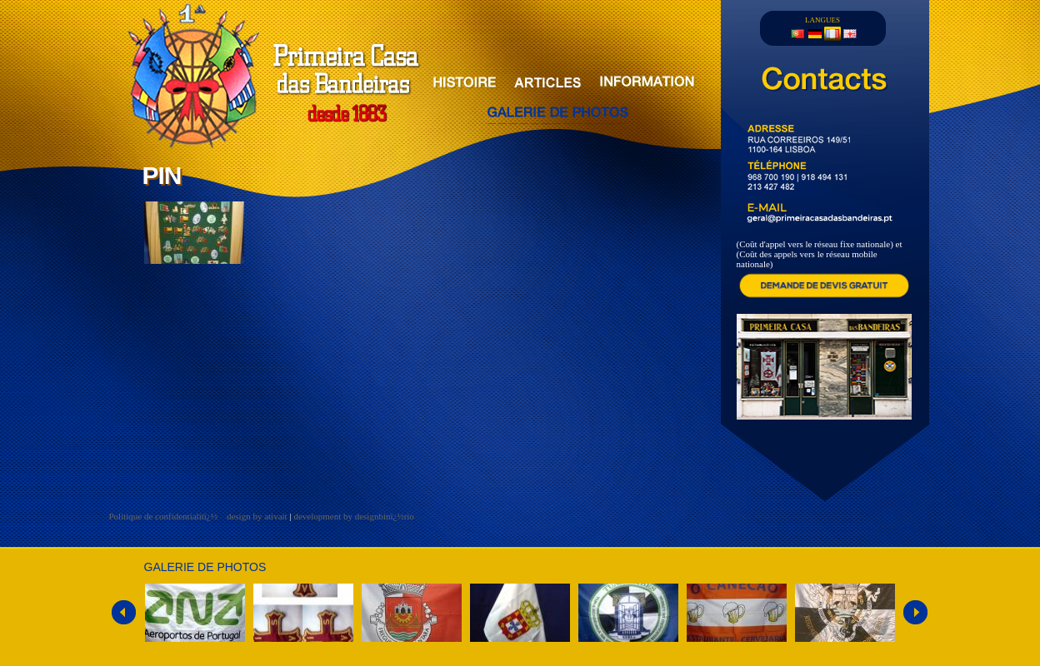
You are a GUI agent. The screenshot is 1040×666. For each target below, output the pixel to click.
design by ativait (257, 516)
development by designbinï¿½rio (353, 516)
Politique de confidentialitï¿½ (164, 516)
